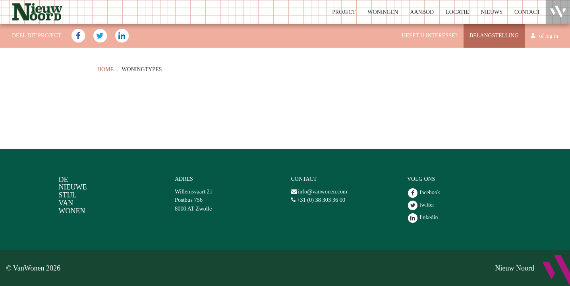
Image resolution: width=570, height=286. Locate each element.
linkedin (422, 217)
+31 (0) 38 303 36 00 (321, 200)
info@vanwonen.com (322, 191)
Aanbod (422, 12)
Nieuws (491, 12)
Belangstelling (494, 36)
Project (344, 12)
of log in (548, 36)
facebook (423, 192)
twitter (420, 205)
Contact (527, 12)
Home (105, 69)
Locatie (457, 12)
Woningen (382, 12)
